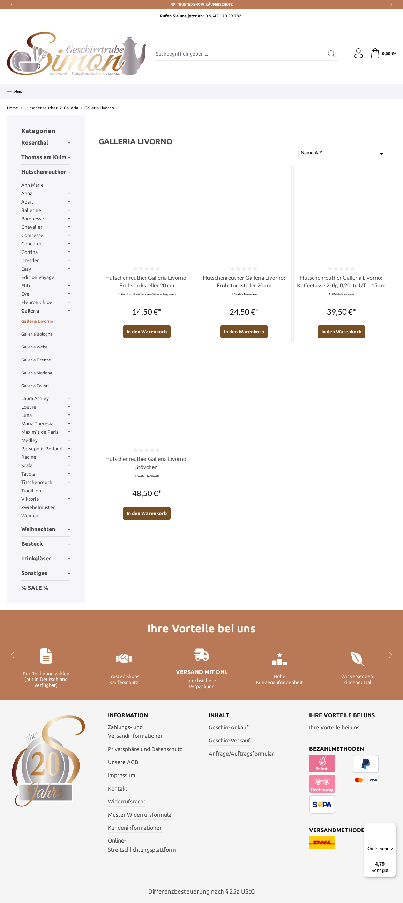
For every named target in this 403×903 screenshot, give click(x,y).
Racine (45, 457)
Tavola (45, 474)
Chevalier (45, 227)
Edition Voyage (37, 277)
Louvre (45, 407)
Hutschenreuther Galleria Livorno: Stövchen (146, 462)
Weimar (29, 516)
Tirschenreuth (45, 482)
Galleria (45, 311)
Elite (45, 285)
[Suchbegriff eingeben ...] (238, 54)
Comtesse (45, 235)
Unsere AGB (123, 762)
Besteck (45, 544)
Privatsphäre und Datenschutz (145, 749)
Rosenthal (45, 142)
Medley (45, 440)
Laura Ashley (45, 398)
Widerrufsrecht (126, 801)
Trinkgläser (45, 558)
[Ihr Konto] (357, 53)
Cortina (45, 252)
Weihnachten (45, 529)
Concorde (45, 244)
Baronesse (45, 218)
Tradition (31, 490)
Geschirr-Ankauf (228, 727)
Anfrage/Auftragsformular (241, 753)
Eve (45, 294)
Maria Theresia (45, 423)
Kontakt (117, 788)
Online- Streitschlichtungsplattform (142, 845)
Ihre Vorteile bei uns (334, 727)
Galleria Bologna (36, 334)
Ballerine (45, 210)
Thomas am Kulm (45, 157)
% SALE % (34, 588)
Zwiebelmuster (38, 507)
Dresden (45, 260)
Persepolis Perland (45, 449)
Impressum (121, 775)
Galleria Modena (36, 372)
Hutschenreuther (45, 172)
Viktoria (45, 499)
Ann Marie (32, 185)
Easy (45, 269)
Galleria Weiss (34, 347)
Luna (45, 415)
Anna (45, 193)
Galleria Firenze (36, 360)
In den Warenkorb (147, 332)
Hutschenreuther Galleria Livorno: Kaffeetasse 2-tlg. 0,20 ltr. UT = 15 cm (341, 281)
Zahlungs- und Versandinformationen (136, 731)
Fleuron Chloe (45, 302)
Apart (45, 202)
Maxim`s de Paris (45, 432)
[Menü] (14, 91)
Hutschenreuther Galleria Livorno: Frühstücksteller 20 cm (146, 281)
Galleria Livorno (37, 321)
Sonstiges (45, 573)
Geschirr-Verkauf (229, 740)
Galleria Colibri (35, 385)
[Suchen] (330, 54)
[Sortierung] (343, 153)
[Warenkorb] (383, 53)
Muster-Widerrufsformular (140, 815)
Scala (45, 465)
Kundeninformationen (135, 827)
